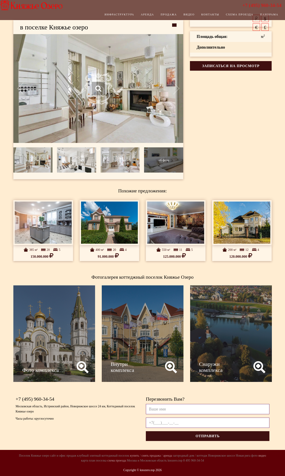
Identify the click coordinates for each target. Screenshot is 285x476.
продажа (155, 455)
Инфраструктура (113, 16)
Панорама (262, 16)
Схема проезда (233, 16)
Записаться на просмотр (231, 66)
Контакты (204, 16)
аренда (167, 455)
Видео (182, 16)
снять (145, 455)
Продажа (162, 16)
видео (262, 455)
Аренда (140, 16)
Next (166, 88)
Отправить (207, 436)
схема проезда (116, 460)
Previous (30, 88)
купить (134, 455)
